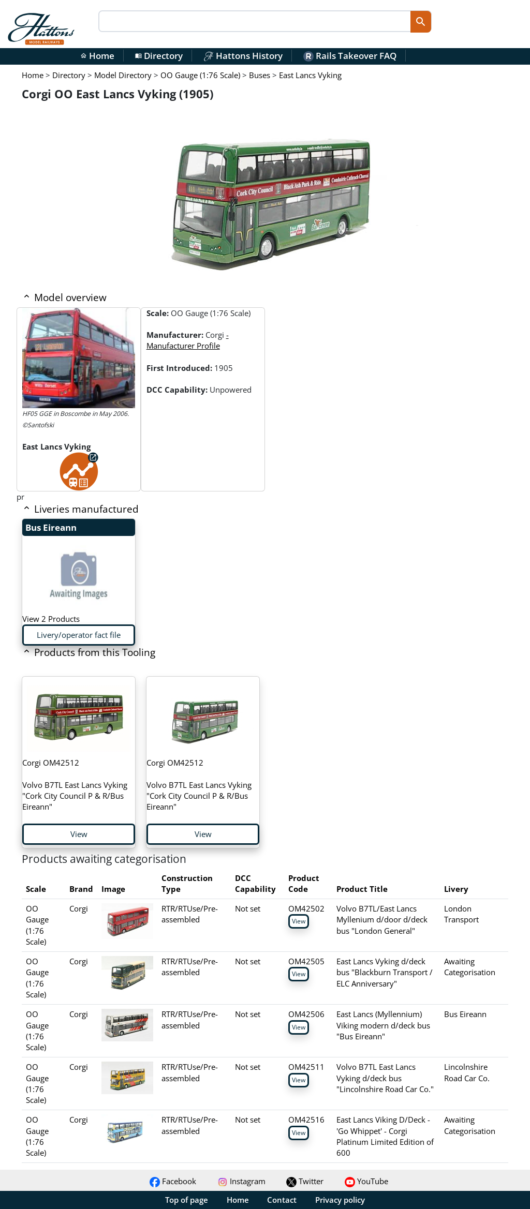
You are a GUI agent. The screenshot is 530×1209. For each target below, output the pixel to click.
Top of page (186, 1200)
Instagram (241, 1181)
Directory (159, 56)
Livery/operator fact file (79, 635)
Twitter (304, 1181)
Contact (282, 1200)
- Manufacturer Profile (187, 340)
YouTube (366, 1181)
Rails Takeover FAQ (349, 56)
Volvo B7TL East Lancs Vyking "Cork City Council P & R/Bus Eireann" (74, 784)
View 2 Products (51, 619)
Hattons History (243, 56)
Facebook (173, 1181)
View (78, 834)
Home (97, 56)
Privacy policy (340, 1200)
